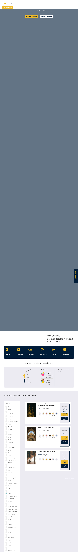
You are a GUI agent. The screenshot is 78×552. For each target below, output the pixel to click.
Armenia (10, 419)
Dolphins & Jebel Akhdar (12, 461)
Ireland (10, 517)
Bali (9, 432)
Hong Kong (11, 498)
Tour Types (17, 3)
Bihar (9, 437)
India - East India (12, 504)
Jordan (9, 532)
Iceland (10, 501)
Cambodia (10, 442)
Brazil (9, 440)
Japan (9, 530)
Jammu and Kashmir (13, 527)
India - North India (12, 506)
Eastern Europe (12, 467)
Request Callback (64, 418)
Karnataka (10, 535)
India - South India (12, 509)
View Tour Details (65, 414)
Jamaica (10, 524)
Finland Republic (12, 478)
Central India (11, 447)
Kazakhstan (11, 537)
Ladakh (10, 545)
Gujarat (10, 493)
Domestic (26, 3)
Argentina (10, 416)
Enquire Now (75, 276)
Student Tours (58, 3)
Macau (9, 548)
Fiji (9, 475)
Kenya (9, 540)
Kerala (9, 543)
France (10, 480)
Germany (10, 485)
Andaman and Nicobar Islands (12, 413)
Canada (10, 445)
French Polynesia (12, 483)
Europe (10, 472)
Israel (9, 519)
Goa (9, 488)
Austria (10, 429)
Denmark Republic (12, 458)
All (8, 407)
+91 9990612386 (7, 7)
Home (3, 3)
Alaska (9, 409)
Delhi (9, 455)
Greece (10, 491)
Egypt (9, 470)
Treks (51, 3)
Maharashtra (11, 550)
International (34, 3)
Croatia (10, 452)
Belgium (10, 434)
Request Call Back (31, 16)
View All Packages (46, 16)
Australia (10, 427)
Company (9, 3)
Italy (9, 522)
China (9, 450)
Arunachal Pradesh (13, 421)
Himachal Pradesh (12, 496)
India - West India (12, 511)
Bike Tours (43, 3)
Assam (9, 424)
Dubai (9, 465)
